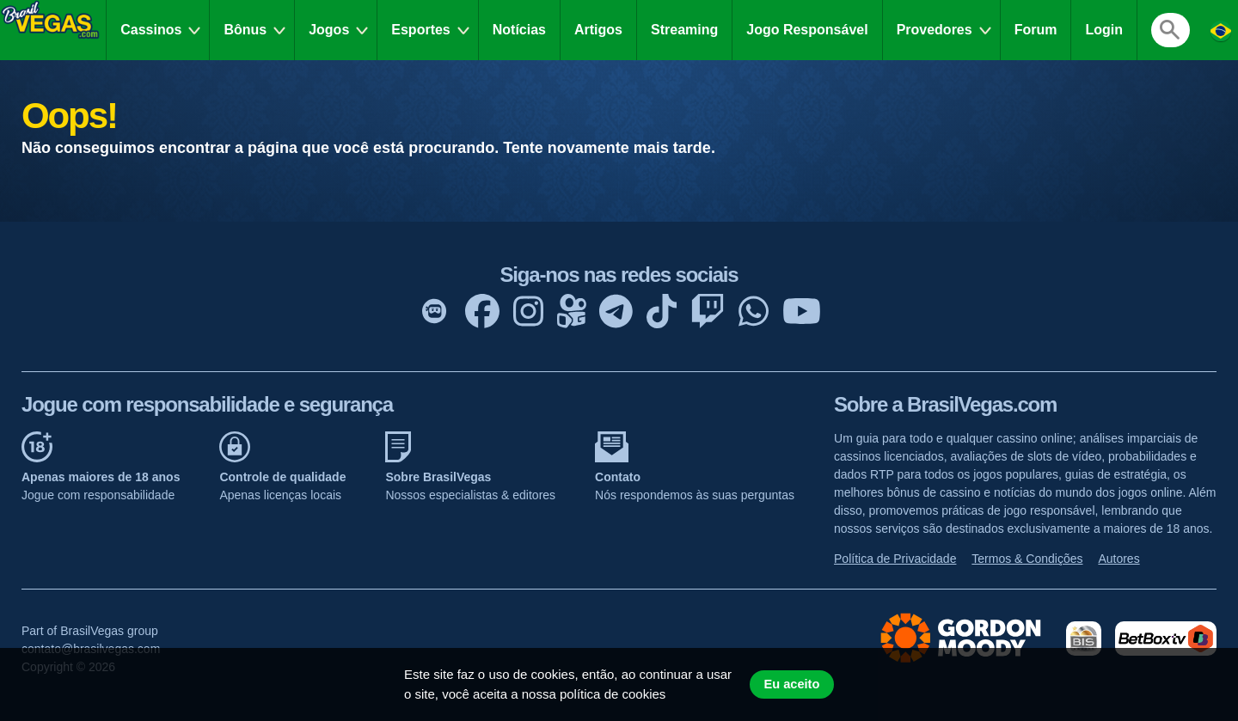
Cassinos (150, 29)
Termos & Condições (1026, 558)
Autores (1118, 558)
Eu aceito (791, 684)
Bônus (245, 29)
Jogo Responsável (806, 29)
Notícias (519, 29)
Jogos (329, 29)
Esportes (420, 29)
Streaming (684, 29)
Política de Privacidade (895, 558)
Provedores (934, 29)
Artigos (598, 29)
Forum (1035, 29)
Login (1104, 29)
